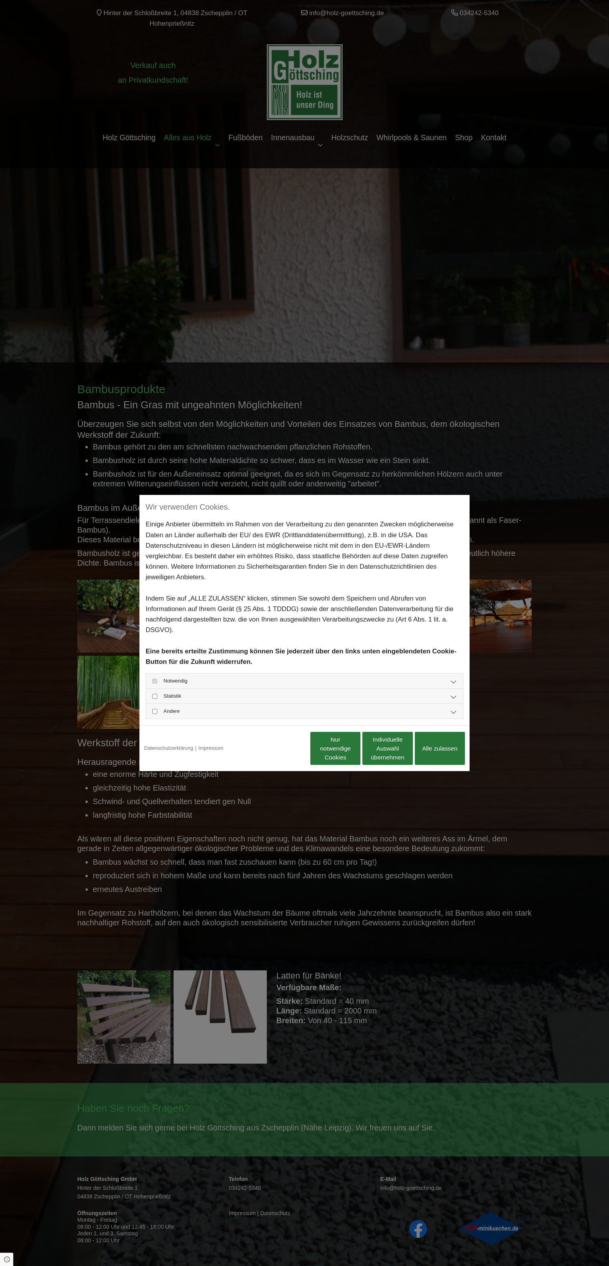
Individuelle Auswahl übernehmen (355, 748)
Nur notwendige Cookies (281, 748)
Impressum (210, 748)
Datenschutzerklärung (168, 748)
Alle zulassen (429, 748)
